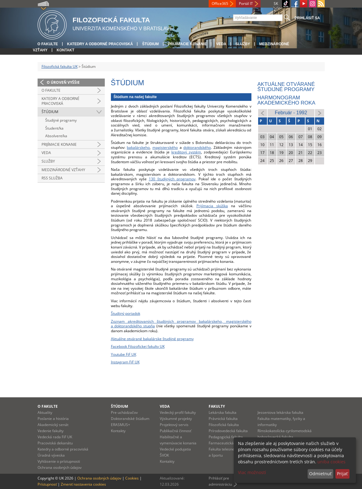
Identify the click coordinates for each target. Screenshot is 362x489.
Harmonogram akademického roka (287, 100)
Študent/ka (54, 128)
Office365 (220, 3)
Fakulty (217, 406)
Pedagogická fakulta (226, 436)
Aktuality (45, 412)
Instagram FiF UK (125, 362)
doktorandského (197, 147)
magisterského (165, 147)
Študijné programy (61, 120)
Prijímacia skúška (212, 205)
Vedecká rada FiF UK (55, 436)
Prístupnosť (47, 484)
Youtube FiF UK (123, 354)
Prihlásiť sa (307, 18)
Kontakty (118, 430)
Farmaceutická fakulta (227, 443)
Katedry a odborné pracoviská (100, 44)
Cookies (132, 478)
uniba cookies (331, 462)
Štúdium (150, 44)
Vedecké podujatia (175, 449)
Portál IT (246, 3)
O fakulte (48, 44)
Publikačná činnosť (175, 430)
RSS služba (52, 178)
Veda (221, 44)
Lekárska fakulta (222, 412)
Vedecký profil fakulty (178, 412)
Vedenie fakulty (51, 430)
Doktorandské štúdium (130, 418)
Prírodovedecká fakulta (228, 430)
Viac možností (252, 472)
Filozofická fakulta (224, 424)
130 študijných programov (172, 179)
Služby (243, 44)
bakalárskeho (138, 147)
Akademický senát (53, 424)
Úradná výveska (51, 455)
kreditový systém (186, 152)
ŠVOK (164, 455)
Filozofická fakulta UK (60, 66)
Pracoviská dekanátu (55, 443)
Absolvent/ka (56, 135)
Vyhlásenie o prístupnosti (59, 461)
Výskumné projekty (176, 418)
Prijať (342, 473)
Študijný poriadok (125, 313)
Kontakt (66, 50)
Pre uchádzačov (124, 412)
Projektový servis (174, 424)
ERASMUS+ (120, 424)
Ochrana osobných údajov (60, 467)
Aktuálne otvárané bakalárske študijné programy (152, 338)
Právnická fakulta (223, 418)
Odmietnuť (320, 473)
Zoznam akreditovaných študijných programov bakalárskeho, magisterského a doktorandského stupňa (181, 324)
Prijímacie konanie (187, 44)
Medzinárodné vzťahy (63, 169)
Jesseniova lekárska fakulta (280, 412)
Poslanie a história (53, 418)
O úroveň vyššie (63, 82)
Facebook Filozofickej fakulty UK (138, 346)
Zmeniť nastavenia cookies (83, 484)
